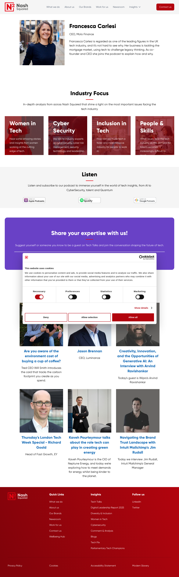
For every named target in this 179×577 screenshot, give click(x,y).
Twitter (136, 507)
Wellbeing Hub (57, 536)
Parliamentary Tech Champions (108, 548)
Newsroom (119, 7)
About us (69, 7)
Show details (141, 308)
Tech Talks (96, 501)
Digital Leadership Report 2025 (107, 507)
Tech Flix (95, 542)
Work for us (102, 7)
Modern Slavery (140, 565)
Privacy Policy (15, 565)
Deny (46, 317)
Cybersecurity (98, 525)
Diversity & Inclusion (101, 513)
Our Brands (85, 7)
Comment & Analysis (102, 530)
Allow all (133, 317)
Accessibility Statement (103, 565)
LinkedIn (136, 501)
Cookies (53, 565)
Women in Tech (99, 519)
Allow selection (89, 317)
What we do (53, 7)
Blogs (94, 536)
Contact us (55, 530)
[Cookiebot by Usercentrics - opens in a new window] (141, 257)
